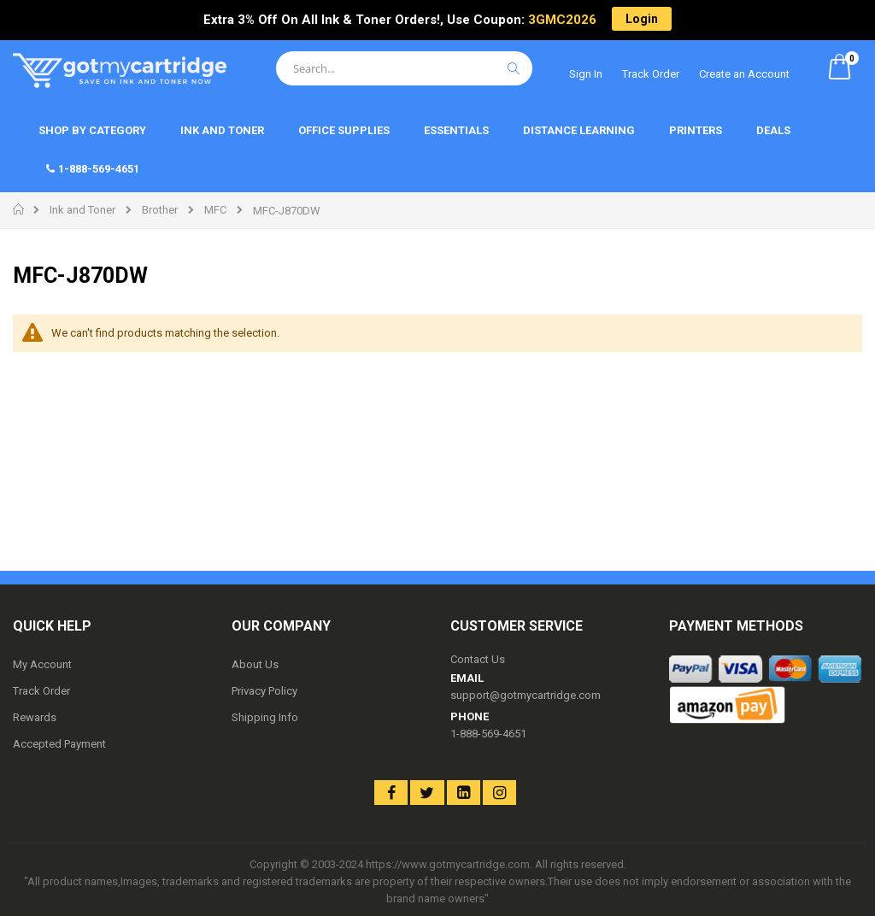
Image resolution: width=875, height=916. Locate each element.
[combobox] (404, 68)
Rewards (34, 717)
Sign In (585, 74)
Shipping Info (265, 717)
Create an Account (744, 74)
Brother (160, 209)
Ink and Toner (82, 209)
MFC (215, 209)
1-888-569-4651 (488, 733)
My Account (42, 664)
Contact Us (477, 659)
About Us (255, 664)
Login (641, 19)
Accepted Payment (59, 743)
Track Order (650, 74)
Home (19, 209)
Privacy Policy (264, 690)
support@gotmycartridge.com (525, 695)
